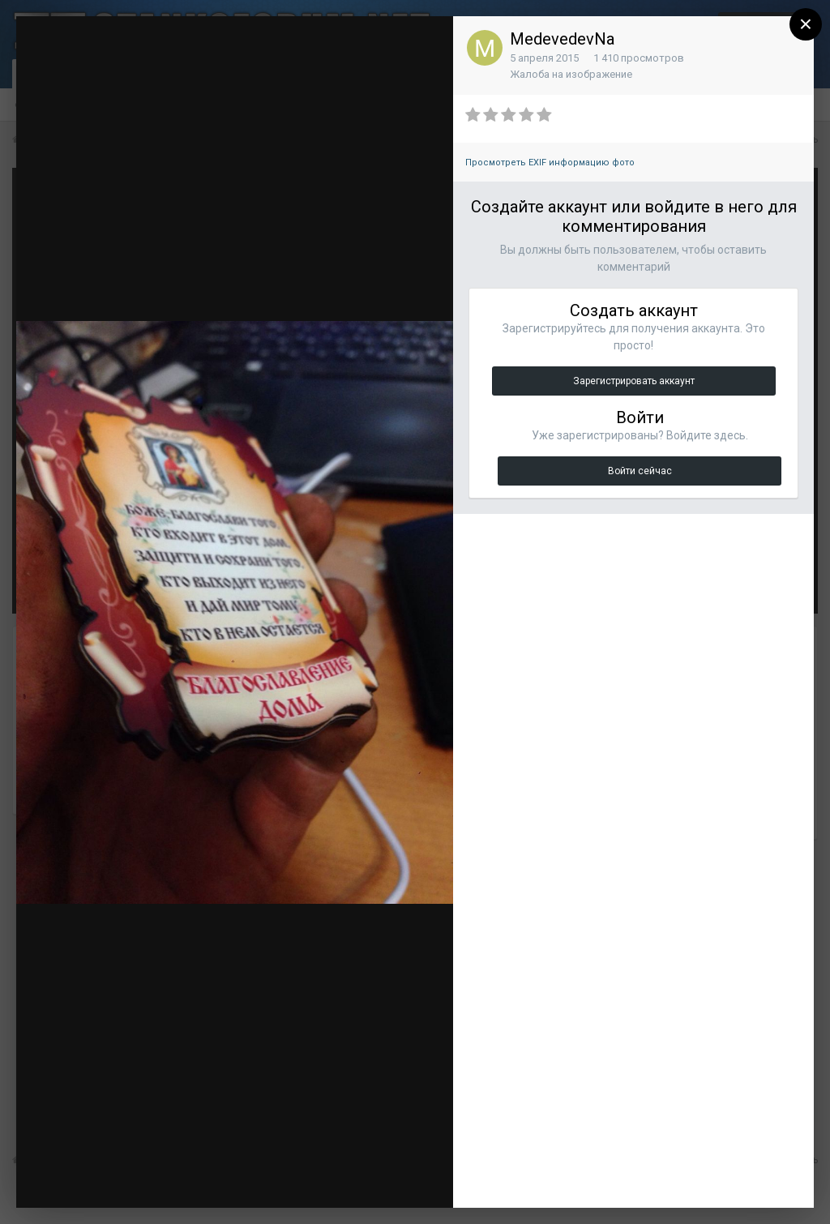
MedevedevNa (562, 39)
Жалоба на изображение (571, 74)
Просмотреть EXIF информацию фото (550, 162)
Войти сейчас (640, 471)
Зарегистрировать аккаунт (634, 381)
